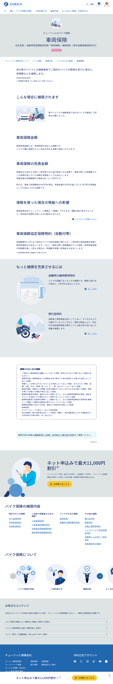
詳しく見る (92, 289)
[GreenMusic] (106, 661)
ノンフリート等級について (86, 219)
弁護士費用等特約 (93, 526)
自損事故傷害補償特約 (42, 528)
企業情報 (45, 661)
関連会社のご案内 (48, 664)
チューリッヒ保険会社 (18, 655)
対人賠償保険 (15, 518)
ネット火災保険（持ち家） (16, 668)
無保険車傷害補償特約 (42, 532)
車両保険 (64, 518)
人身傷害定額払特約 (41, 524)
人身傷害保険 (38, 520)
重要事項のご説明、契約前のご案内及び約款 (54, 434)
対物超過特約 (15, 526)
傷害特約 (89, 522)
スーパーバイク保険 (13, 664)
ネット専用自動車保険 (14, 671)
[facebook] (75, 661)
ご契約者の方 (41, 10)
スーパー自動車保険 (13, 661)
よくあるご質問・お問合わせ (75, 10)
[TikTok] (93, 661)
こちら (91, 477)
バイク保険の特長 (23, 10)
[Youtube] (100, 661)
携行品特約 (90, 518)
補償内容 (54, 10)
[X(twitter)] (81, 661)
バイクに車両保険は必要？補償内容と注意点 (23, 628)
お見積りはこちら (84, 677)
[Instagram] (87, 661)
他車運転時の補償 (93, 543)
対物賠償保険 (15, 522)
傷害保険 (34, 661)
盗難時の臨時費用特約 (70, 522)
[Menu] (5, 11)
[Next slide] (100, 576)
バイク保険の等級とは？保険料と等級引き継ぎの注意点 (27, 621)
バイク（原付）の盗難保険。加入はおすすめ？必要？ (26, 634)
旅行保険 (34, 664)
